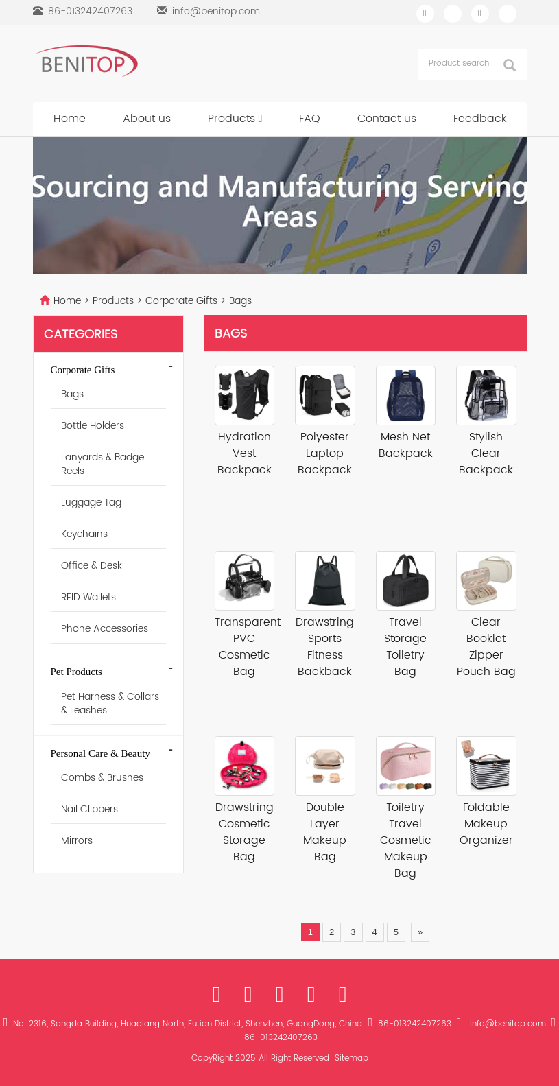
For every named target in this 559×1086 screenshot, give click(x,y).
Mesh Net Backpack (406, 445)
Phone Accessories (104, 629)
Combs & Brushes (102, 778)
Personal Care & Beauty (100, 753)
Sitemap (351, 1058)
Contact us (386, 119)
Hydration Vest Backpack (244, 453)
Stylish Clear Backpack (486, 453)
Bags (239, 301)
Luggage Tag (91, 502)
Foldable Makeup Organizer (486, 824)
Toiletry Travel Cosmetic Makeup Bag (405, 840)
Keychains (84, 534)
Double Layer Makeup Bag (324, 832)
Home (69, 119)
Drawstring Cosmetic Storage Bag (244, 832)
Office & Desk (91, 566)
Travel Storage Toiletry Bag (405, 647)
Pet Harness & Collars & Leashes (110, 703)
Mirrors (77, 841)
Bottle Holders (92, 426)
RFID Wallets (88, 597)
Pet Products (76, 671)
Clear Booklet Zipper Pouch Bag (486, 647)
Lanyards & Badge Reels (102, 464)
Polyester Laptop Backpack (325, 453)
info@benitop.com (216, 11)
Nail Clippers (89, 809)
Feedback (480, 119)
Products (235, 119)
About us (147, 119)
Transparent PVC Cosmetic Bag (245, 647)
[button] (261, 119)
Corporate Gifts (181, 301)
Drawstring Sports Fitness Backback (325, 647)
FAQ (309, 119)
